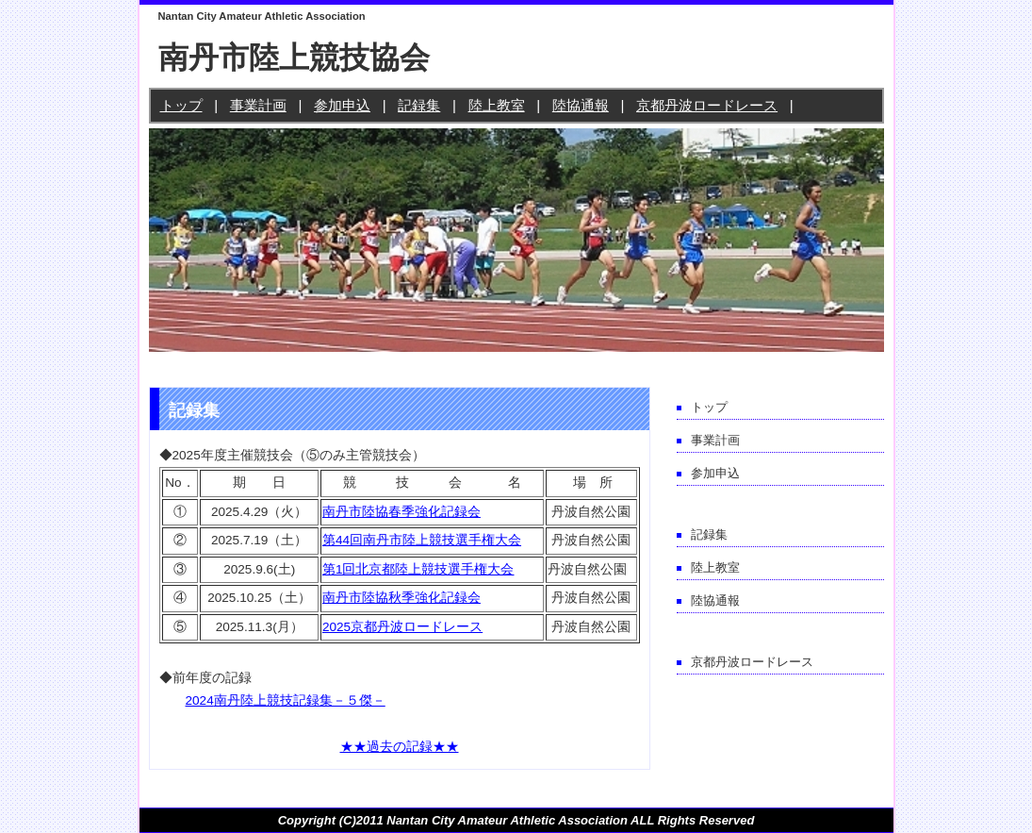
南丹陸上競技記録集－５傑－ (299, 700)
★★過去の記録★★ (399, 747)
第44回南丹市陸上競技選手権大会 (421, 540)
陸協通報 (580, 105)
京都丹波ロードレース (707, 105)
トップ (181, 105)
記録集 (419, 105)
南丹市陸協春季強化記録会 (401, 512)
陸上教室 (496, 105)
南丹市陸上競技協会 (294, 58)
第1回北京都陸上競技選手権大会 (418, 569)
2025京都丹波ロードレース (402, 627)
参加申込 (342, 105)
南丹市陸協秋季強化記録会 (401, 598)
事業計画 (258, 105)
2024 (200, 700)
